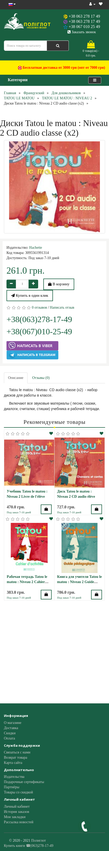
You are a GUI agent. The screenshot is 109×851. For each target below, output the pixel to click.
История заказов (16, 812)
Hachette (35, 248)
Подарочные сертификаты (24, 782)
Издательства (14, 777)
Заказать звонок (81, 32)
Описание (15, 378)
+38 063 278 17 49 (84, 16)
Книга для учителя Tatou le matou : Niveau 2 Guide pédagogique (79, 582)
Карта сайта (13, 763)
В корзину (59, 284)
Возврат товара (15, 757)
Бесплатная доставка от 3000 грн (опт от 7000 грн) (61, 68)
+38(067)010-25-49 (39, 331)
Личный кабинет (17, 806)
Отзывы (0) (41, 378)
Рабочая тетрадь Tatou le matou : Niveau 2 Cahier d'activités (27, 582)
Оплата (9, 738)
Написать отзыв (62, 307)
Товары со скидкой (18, 792)
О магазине (12, 723)
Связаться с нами (17, 752)
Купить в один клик (29, 295)
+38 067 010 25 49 (84, 26)
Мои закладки (14, 817)
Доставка (11, 728)
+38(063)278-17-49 (39, 319)
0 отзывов (39, 307)
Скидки (10, 733)
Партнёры (11, 787)
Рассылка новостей (18, 822)
